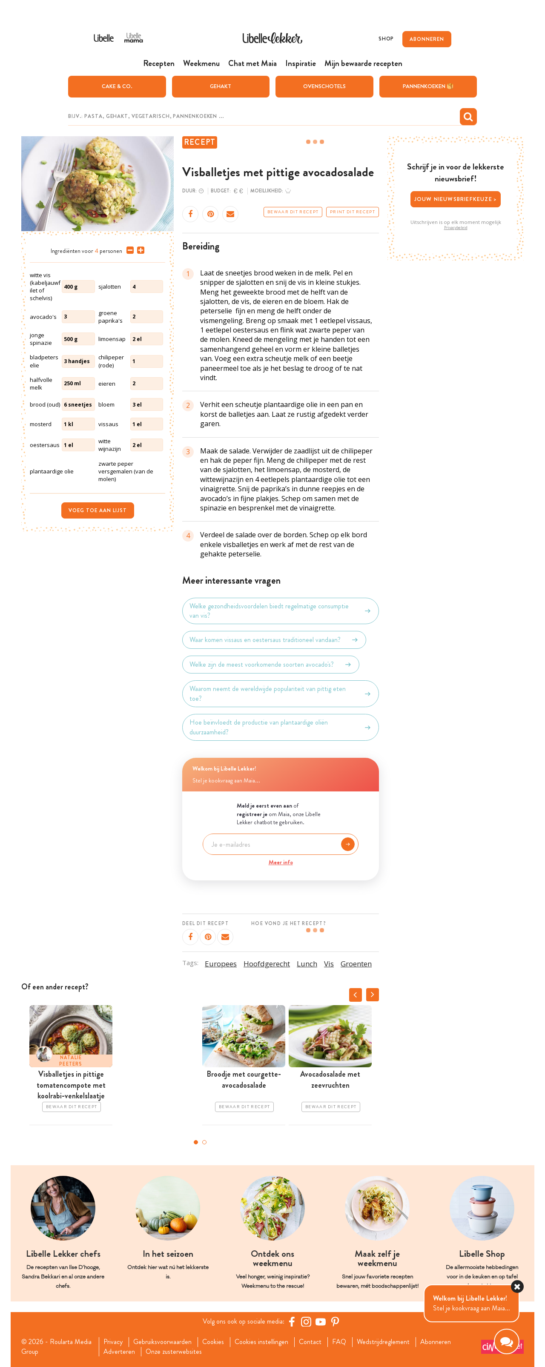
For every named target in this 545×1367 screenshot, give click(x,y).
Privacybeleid (456, 227)
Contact (310, 1342)
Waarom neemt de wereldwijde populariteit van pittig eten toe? (280, 693)
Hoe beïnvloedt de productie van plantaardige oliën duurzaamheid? (280, 727)
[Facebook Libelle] (292, 1321)
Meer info (281, 862)
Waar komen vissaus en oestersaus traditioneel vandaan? (274, 640)
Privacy (113, 1342)
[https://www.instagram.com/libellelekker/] (306, 1321)
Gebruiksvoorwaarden (162, 1342)
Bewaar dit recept (292, 212)
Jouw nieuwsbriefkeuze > (455, 199)
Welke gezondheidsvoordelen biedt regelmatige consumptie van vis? (280, 611)
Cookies (213, 1342)
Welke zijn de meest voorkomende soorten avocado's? (270, 664)
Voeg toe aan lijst (98, 510)
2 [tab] (204, 1142)
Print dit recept (352, 212)
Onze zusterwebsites (174, 1351)
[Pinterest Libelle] (335, 1321)
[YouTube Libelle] (321, 1321)
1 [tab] (196, 1142)
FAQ (339, 1342)
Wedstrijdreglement (383, 1342)
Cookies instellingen (261, 1342)
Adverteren (119, 1351)
